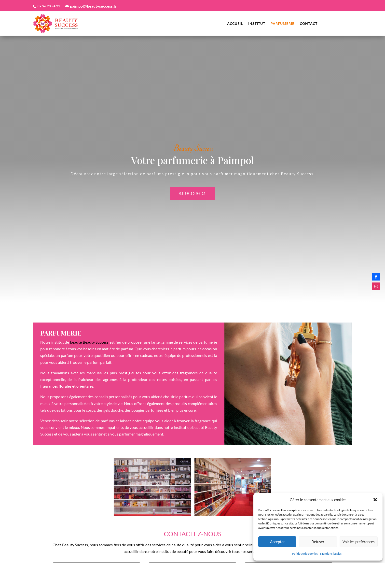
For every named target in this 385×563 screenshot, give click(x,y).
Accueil (235, 24)
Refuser (318, 541)
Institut (256, 24)
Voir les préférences (359, 541)
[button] (375, 499)
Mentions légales (331, 553)
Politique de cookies (305, 553)
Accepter (277, 541)
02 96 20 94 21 (192, 189)
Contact (308, 24)
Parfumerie (282, 24)
